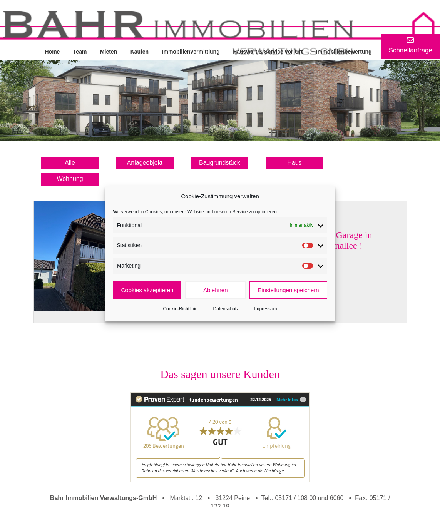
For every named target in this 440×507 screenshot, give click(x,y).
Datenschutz (226, 308)
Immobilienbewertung (346, 51)
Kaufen (140, 51)
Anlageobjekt (145, 162)
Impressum (265, 308)
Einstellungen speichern (288, 290)
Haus (294, 162)
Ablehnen (215, 290)
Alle (70, 162)
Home (52, 51)
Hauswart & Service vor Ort (269, 51)
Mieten (109, 51)
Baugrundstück (219, 162)
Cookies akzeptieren (147, 290)
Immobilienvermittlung (192, 51)
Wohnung (70, 179)
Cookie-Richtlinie (180, 308)
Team (80, 51)
